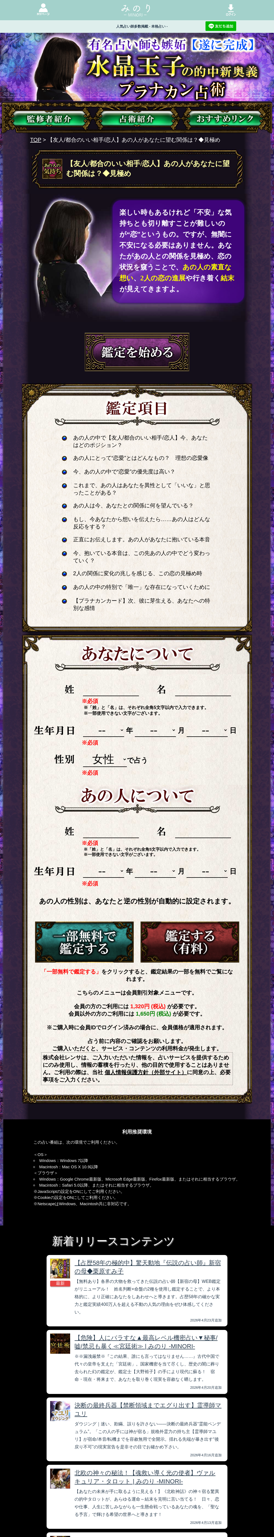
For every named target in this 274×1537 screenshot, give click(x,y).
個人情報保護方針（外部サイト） (146, 1072)
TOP (35, 140)
